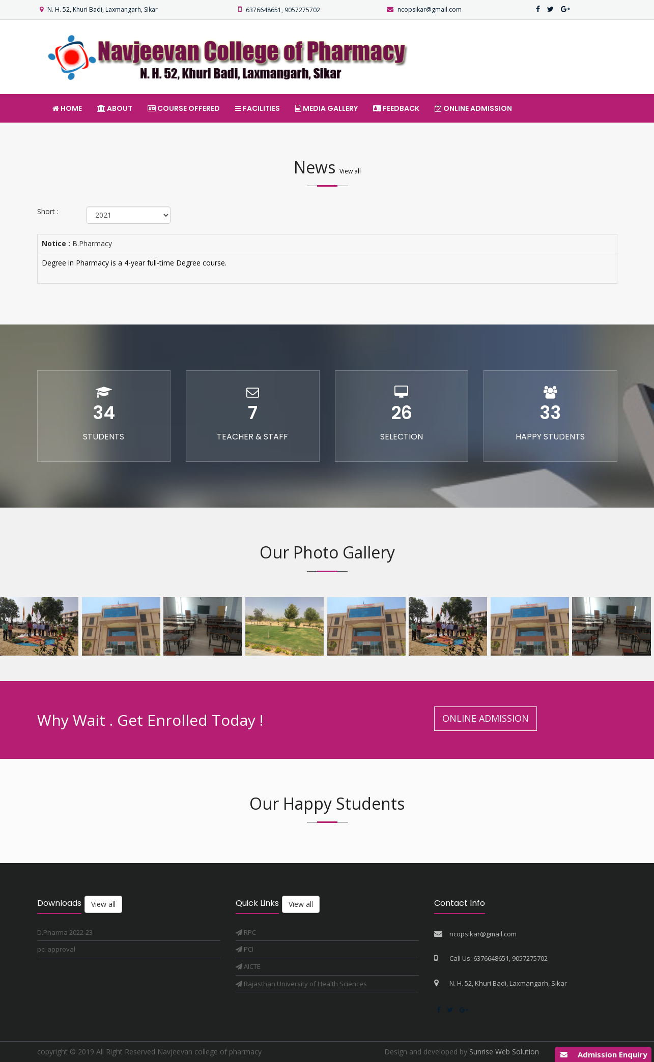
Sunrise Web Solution (504, 1051)
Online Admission (473, 108)
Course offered (184, 108)
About (114, 108)
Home (67, 108)
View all (350, 171)
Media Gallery (326, 108)
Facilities (257, 108)
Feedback (396, 108)
